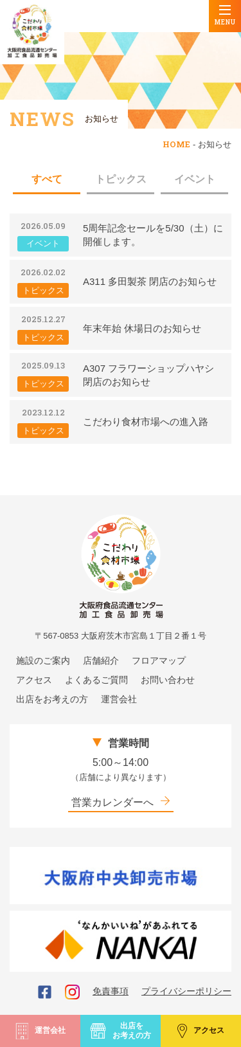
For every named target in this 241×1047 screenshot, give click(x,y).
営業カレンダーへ (120, 802)
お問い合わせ (168, 680)
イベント (194, 179)
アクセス (200, 1030)
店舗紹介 (101, 660)
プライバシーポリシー (186, 991)
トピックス (121, 179)
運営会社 (40, 1031)
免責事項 (111, 991)
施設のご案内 (43, 660)
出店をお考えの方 (120, 1030)
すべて (46, 179)
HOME (176, 144)
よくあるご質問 (96, 680)
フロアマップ (159, 660)
